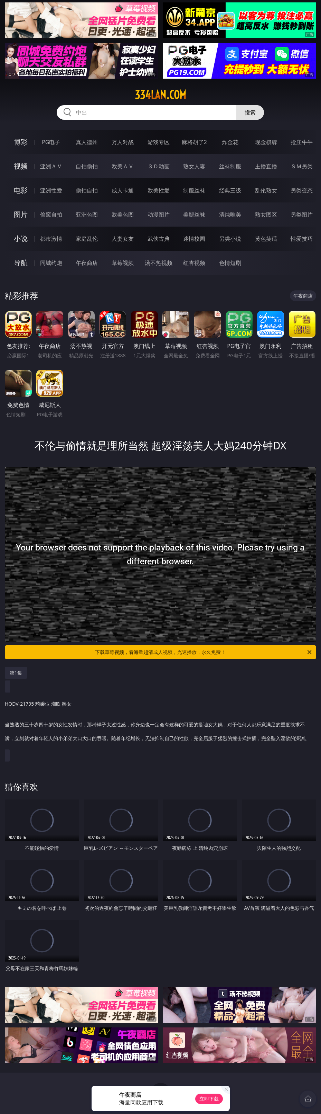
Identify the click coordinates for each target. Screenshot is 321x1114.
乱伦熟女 (266, 190)
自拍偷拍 (87, 166)
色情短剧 (230, 263)
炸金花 (230, 142)
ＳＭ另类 (302, 166)
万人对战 (123, 142)
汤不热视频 (158, 263)
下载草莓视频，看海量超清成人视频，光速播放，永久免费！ (204, 652)
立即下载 (209, 1098)
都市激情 (51, 238)
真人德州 (87, 142)
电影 (21, 190)
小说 (21, 238)
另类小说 (230, 238)
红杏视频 (194, 263)
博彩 (21, 142)
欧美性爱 (159, 190)
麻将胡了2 (194, 142)
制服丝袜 (194, 190)
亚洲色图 (87, 214)
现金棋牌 (266, 142)
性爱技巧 (302, 238)
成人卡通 (123, 190)
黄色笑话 (266, 238)
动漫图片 (159, 214)
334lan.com (160, 95)
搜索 (250, 112)
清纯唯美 (230, 214)
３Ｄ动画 (159, 166)
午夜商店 (87, 263)
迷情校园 (194, 238)
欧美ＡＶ (123, 166)
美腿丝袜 (194, 214)
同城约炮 (51, 263)
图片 (21, 214)
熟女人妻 (194, 166)
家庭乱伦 (87, 238)
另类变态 (302, 190)
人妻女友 (123, 238)
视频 (21, 166)
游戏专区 (159, 142)
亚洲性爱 (51, 190)
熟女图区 (266, 214)
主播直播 (266, 166)
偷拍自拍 (87, 190)
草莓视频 (123, 263)
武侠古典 (159, 238)
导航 (21, 262)
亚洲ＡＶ (51, 166)
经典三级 (230, 190)
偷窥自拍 (51, 214)
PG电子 (51, 142)
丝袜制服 (230, 166)
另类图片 (302, 214)
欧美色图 (123, 214)
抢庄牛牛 (302, 142)
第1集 (16, 672)
